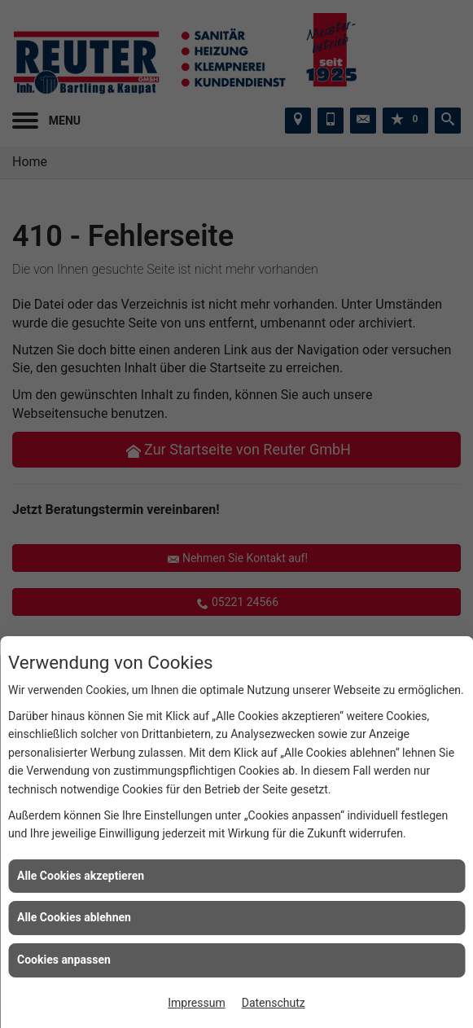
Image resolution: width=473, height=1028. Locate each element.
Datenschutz (273, 1002)
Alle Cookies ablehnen (74, 917)
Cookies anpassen (64, 959)
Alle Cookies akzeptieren (80, 875)
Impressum (196, 1002)
